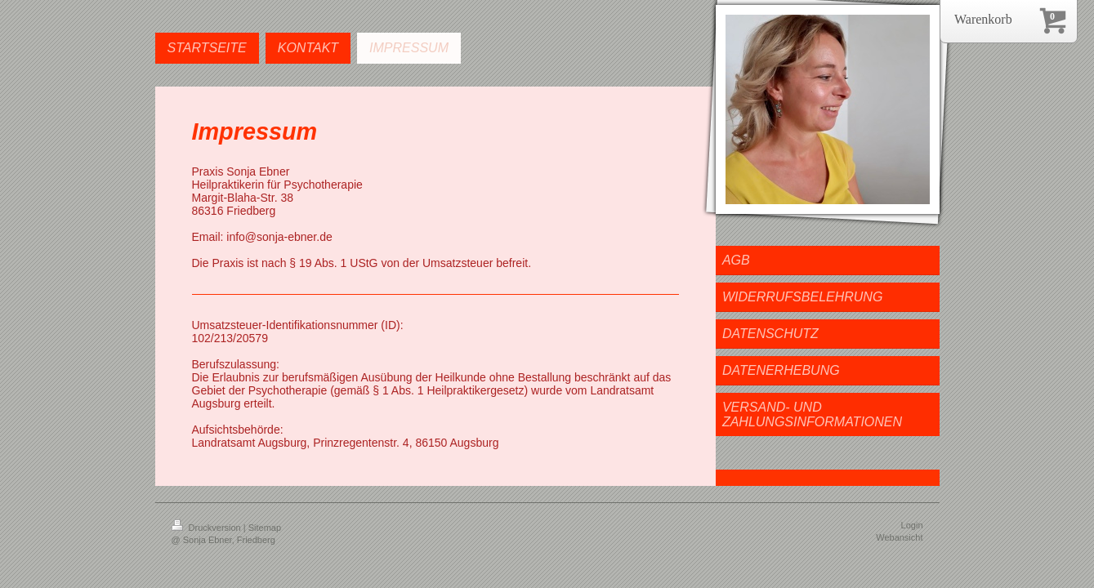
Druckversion (207, 527)
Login (912, 525)
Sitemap (264, 527)
